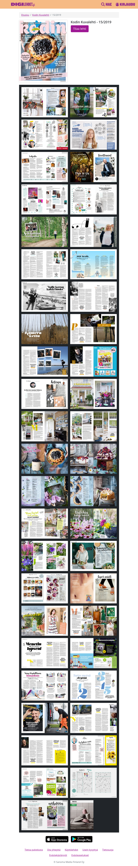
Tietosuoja (107, 849)
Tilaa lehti (79, 29)
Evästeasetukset (80, 855)
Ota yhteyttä (54, 849)
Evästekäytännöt (58, 855)
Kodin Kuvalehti (40, 15)
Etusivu (25, 15)
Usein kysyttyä (90, 849)
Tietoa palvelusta (34, 849)
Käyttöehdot (71, 849)
